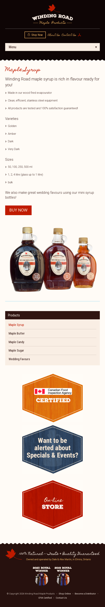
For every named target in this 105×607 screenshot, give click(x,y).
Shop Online (65, 593)
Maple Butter (17, 333)
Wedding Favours (19, 359)
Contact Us (69, 35)
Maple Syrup (16, 325)
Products (14, 315)
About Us (54, 35)
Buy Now (18, 210)
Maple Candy (16, 342)
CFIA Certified (45, 597)
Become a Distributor (85, 593)
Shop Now (37, 35)
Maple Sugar (16, 350)
